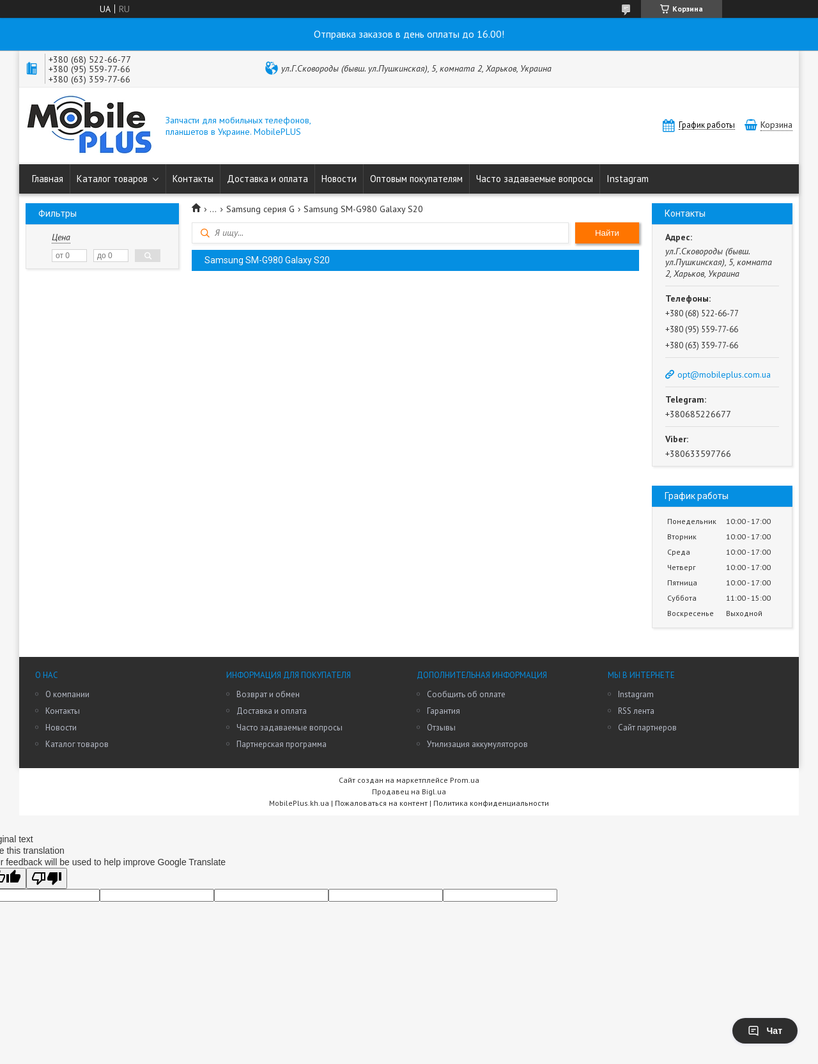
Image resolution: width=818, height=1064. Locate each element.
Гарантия (443, 710)
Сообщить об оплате (466, 694)
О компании (67, 694)
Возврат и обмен (268, 694)
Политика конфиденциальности (491, 803)
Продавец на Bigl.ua (409, 791)
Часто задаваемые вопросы (534, 178)
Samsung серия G (260, 209)
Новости (339, 178)
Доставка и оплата (267, 178)
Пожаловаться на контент (381, 803)
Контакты (193, 178)
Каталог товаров (112, 178)
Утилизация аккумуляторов (477, 744)
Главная (47, 178)
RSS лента (636, 710)
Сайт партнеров (647, 727)
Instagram (627, 178)
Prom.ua (464, 780)
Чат (765, 1031)
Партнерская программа (281, 744)
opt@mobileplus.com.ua (724, 374)
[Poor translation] (46, 878)
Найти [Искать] (607, 233)
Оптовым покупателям (416, 178)
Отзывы (441, 727)
